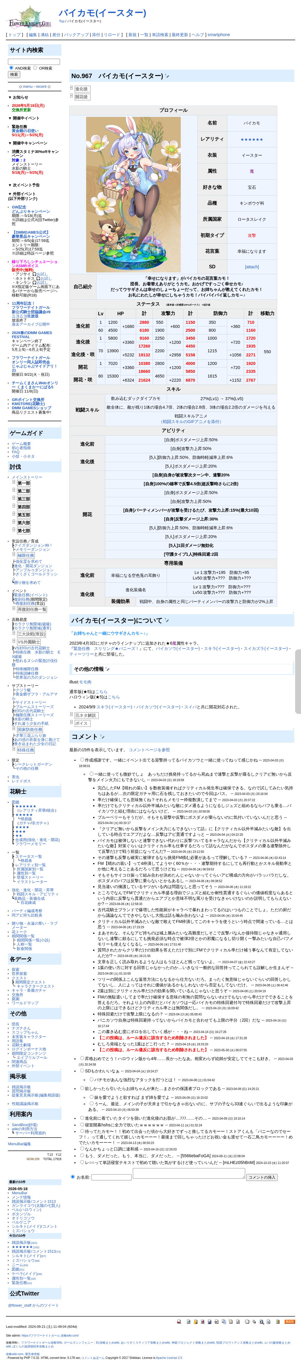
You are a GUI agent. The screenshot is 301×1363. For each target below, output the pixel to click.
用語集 (17, 1041)
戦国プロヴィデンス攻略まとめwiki (239, 1342)
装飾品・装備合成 (29, 898)
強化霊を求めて (29, 561)
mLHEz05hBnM (239, 1162)
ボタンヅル (21, 1214)
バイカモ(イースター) (102, 13)
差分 (56, 34)
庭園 (15, 999)
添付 (96, 34)
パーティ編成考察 (27, 911)
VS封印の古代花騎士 (32, 648)
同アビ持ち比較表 (27, 915)
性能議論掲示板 (25, 1103)
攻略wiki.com (14, 1354)
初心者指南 (21, 448)
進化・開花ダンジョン (33, 566)
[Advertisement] (176, 56)
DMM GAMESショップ (31, 408)
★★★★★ (24, 815)
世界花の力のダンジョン (37, 677)
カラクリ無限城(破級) (32, 624)
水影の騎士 (23, 719)
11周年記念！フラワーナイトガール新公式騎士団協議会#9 (31, 307)
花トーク (19, 932)
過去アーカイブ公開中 (31, 324)
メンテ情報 (21, 1197)
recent (41, 86)
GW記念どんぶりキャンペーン (31, 209)
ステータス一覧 (28, 856)
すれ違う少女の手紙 (31, 723)
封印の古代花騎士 (29, 711)
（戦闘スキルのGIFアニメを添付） (191, 421)
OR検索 (45, 68)
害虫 (15, 777)
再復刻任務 (25, 603)
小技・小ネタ (23, 456)
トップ (14, 34)
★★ (18, 835)
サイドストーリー (31, 702)
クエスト (19, 978)
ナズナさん (21, 1028)
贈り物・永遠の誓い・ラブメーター (35, 925)
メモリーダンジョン (33, 549)
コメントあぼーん (93, 1357)
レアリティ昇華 (32, 810)
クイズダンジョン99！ (33, 545)
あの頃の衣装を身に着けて (37, 739)
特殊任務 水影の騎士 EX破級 (36, 654)
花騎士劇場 (21, 1045)
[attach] (252, 266)
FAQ (15, 452)
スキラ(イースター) (222, 648)
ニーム (20, 1265)
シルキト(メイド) (29, 1256)
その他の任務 (27, 768)
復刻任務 (21, 599)
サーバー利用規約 (30, 1133)
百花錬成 (28, 902)
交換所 (17, 995)
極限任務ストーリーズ (35, 715)
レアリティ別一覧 (30, 865)
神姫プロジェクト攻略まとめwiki (193, 1342)
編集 (33, 34)
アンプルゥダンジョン (35, 570)
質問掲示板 (21, 1091)
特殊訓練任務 (27, 673)
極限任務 (26, 555)
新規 (132, 34)
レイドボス (21, 781)
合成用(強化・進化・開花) (37, 840)
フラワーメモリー (30, 844)
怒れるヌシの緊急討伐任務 (35, 662)
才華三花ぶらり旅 (31, 735)
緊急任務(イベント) (30, 595)
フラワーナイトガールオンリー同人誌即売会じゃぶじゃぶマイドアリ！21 (35, 364)
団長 (15, 1024)
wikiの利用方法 (24, 1129)
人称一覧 (24, 944)
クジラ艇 (23, 690)
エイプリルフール (32, 1057)
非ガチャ (39, 823)
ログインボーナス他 (29, 1049)
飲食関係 (24, 948)
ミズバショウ (23, 1231)
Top (61, 21)
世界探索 (19, 973)
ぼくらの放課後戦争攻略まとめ (33, 1346)
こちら (101, 691)
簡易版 (26, 819)
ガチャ (25, 823)
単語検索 (160, 34)
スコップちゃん (25, 1032)
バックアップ (76, 34)
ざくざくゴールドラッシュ (35, 576)
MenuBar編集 (19, 1144)
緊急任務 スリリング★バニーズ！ (106, 648)
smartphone (219, 34)
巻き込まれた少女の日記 (35, 744)
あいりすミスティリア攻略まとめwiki (145, 1342)
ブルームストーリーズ (35, 707)
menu (27, 86)
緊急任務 (22, 1283)
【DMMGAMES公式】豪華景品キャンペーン (31, 234)
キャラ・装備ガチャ (29, 990)
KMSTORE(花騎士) (28, 404)
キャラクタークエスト (36, 986)
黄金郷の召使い (25, 131)
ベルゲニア (21, 1222)
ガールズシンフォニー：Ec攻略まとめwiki (91, 1342)
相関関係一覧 (23, 936)
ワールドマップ (25, 1003)
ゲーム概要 (21, 444)
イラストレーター (32, 882)
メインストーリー (27, 477)
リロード (112, 34)
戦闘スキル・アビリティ (38, 894)
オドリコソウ (23, 1218)
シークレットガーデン (33, 764)
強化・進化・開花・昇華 (33, 890)
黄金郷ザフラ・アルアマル (35, 696)
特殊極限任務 (27, 669)
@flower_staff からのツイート (33, 1305)
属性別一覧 (26, 873)
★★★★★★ (25, 806)
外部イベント (23, 1066)
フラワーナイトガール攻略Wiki (41, 1342)
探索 (15, 969)
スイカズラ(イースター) (266, 648)
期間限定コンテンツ (29, 1053)
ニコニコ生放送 (25, 316)
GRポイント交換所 (28, 399)
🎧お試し (40, 274)
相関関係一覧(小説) (33, 940)
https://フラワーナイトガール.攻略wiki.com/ (50, 1335)
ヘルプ (198, 34)
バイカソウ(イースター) (178, 648)
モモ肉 (85, 682)
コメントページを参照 (149, 749)
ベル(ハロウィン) (26, 1209)
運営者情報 (32, 1354)
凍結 (45, 34)
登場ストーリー (30, 877)
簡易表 (26, 860)
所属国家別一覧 (30, 869)
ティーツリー (81, 654)
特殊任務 (26, 750)
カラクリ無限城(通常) (32, 628)
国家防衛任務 (30, 729)
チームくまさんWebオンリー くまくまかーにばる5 (35, 385)
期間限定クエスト (30, 982)
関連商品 (19, 1061)
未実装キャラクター (29, 1037)
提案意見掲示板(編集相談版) (36, 1095)
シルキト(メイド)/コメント (34, 1226)
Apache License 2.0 (169, 1357)
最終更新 (180, 34)
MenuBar (19, 1193)
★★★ (20, 831)
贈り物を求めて (27, 582)
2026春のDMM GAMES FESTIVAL (32, 335)
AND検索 (23, 68)
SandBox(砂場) (24, 1125)
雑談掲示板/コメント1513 (34, 1201)
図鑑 (15, 802)
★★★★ (22, 827)
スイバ (190, 707)
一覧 (144, 34)
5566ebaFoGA (196, 1155)
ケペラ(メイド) (27, 1273)
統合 (51, 810)
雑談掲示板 (21, 1087)
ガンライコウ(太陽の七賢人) (36, 1205)
